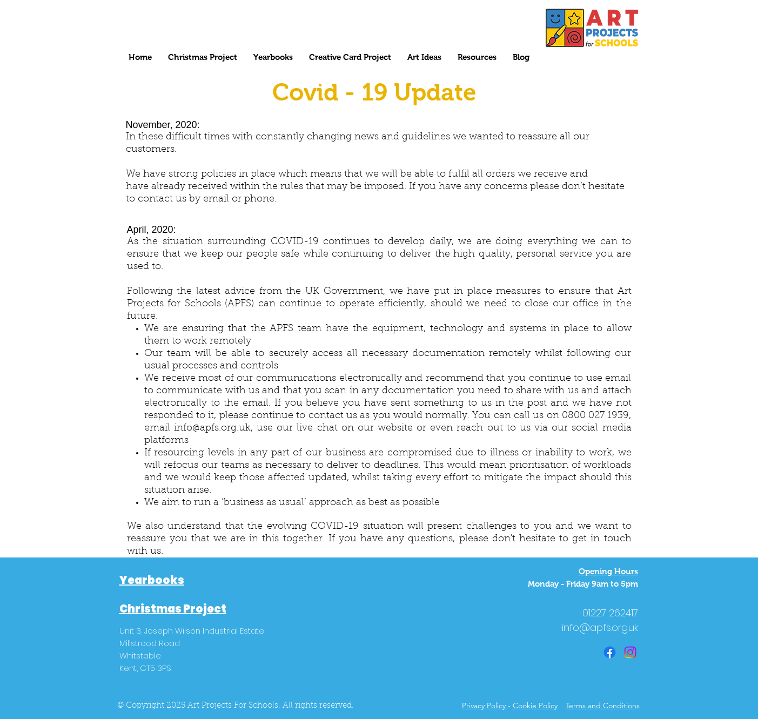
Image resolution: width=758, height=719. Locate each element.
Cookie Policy (535, 705)
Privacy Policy (485, 705)
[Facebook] (610, 652)
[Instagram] (630, 652)
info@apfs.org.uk (212, 428)
